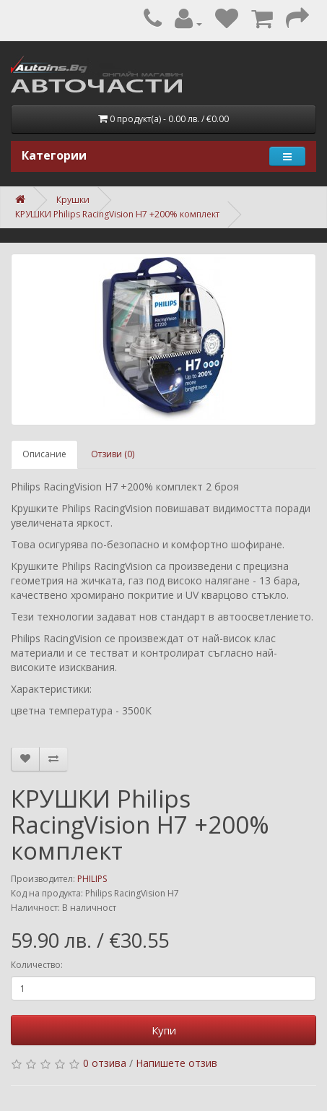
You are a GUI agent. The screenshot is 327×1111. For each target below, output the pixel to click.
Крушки (73, 200)
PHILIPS (92, 879)
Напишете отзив (176, 1063)
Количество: (37, 965)
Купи (164, 1030)
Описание (44, 454)
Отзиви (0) (112, 454)
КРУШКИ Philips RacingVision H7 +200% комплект (117, 214)
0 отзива (104, 1063)
